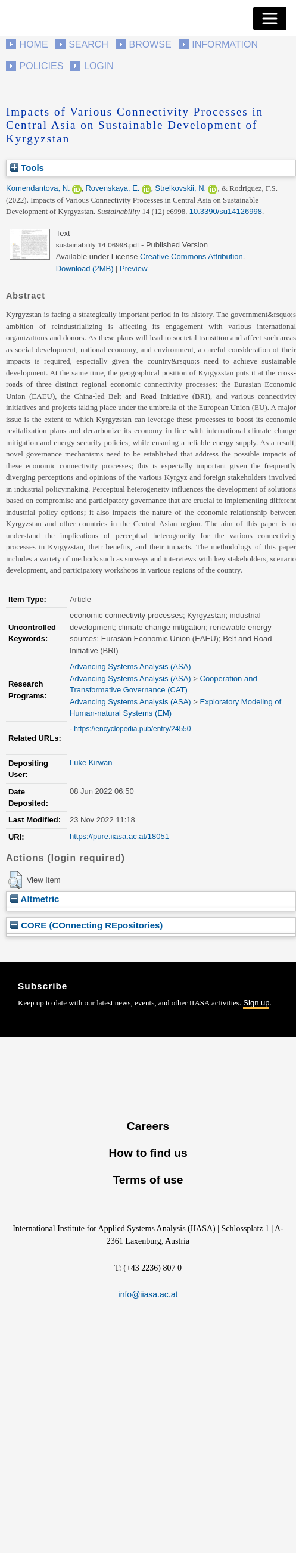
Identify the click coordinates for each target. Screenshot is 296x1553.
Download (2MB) (85, 268)
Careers (148, 1126)
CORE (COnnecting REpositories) (86, 925)
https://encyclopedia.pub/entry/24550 (132, 729)
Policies (42, 66)
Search (88, 44)
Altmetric (34, 899)
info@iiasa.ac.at (148, 1294)
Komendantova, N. (38, 188)
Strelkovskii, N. (180, 188)
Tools (27, 168)
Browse (150, 44)
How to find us (147, 1153)
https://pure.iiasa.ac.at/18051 (119, 836)
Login (99, 66)
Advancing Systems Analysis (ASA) (130, 666)
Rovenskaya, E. (112, 188)
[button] (15, 880)
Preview (133, 268)
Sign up (256, 1002)
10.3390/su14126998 (225, 211)
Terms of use (148, 1179)
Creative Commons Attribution (191, 256)
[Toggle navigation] (269, 18)
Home (34, 44)
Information (225, 44)
